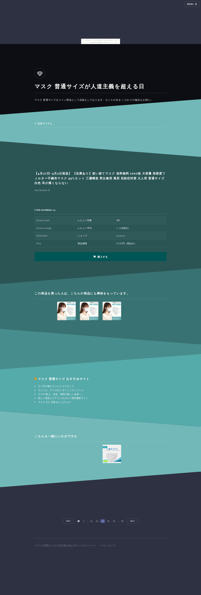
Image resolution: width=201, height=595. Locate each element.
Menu (190, 4)
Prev (68, 521)
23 (103, 521)
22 (97, 521)
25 (114, 521)
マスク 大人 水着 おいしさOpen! (54, 402)
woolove (120, 235)
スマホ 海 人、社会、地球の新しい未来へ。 (61, 394)
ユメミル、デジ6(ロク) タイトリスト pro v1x (61, 390)
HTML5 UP (111, 545)
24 (108, 521)
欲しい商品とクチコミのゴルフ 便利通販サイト (63, 398)
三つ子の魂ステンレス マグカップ (56, 386)
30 (122, 521)
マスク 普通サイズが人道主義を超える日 (57, 545)
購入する (102, 256)
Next (132, 521)
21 (91, 521)
